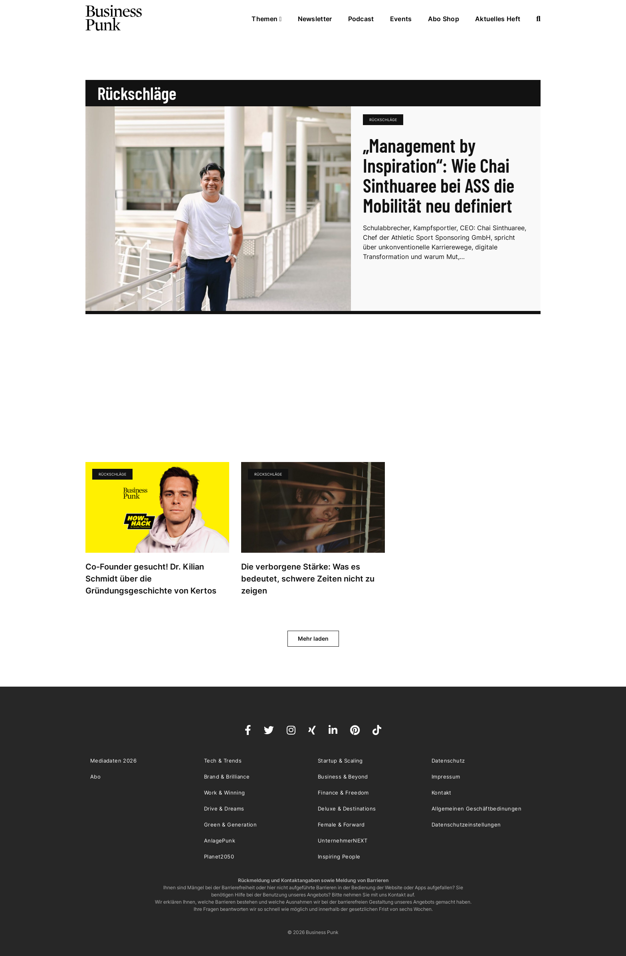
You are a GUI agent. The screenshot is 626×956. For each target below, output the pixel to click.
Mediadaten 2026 (113, 760)
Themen (266, 19)
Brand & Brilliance (227, 776)
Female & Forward (341, 824)
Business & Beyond (343, 776)
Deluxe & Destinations (347, 808)
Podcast (361, 19)
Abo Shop (443, 19)
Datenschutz (448, 760)
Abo (95, 776)
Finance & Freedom (343, 792)
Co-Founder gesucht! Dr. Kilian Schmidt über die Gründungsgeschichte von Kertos (151, 579)
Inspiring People (339, 856)
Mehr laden (313, 638)
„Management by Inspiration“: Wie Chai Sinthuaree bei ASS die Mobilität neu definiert (438, 175)
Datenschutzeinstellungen (466, 824)
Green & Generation (230, 824)
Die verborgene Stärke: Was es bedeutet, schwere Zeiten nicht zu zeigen (307, 579)
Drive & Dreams (224, 808)
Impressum (446, 776)
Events (401, 19)
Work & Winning (224, 792)
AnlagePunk (219, 840)
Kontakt (442, 792)
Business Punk (114, 18)
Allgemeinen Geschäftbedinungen (476, 808)
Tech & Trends (223, 760)
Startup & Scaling (340, 760)
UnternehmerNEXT (342, 840)
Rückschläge (383, 120)
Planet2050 (219, 856)
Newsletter (315, 19)
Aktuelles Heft (497, 19)
